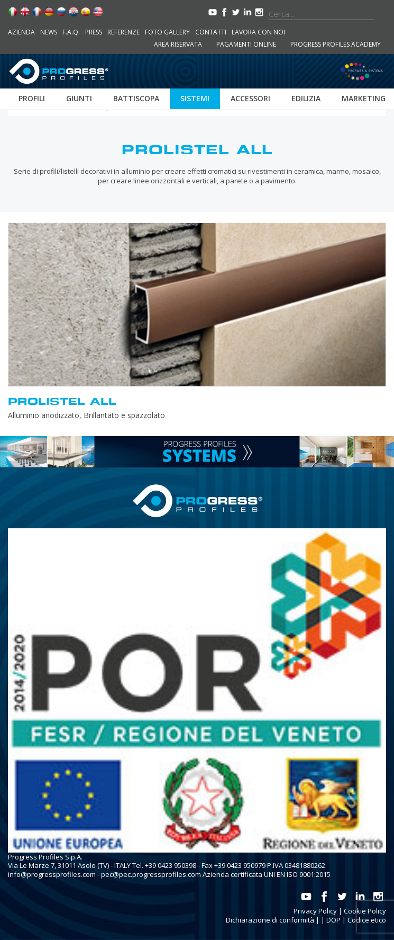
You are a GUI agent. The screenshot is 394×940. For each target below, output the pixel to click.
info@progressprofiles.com (52, 874)
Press (93, 32)
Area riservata (178, 44)
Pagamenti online (246, 44)
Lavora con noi (258, 32)
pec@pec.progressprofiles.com (151, 874)
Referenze (123, 32)
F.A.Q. (71, 32)
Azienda (21, 32)
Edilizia (305, 98)
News (48, 32)
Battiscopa (136, 98)
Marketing (364, 98)
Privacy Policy (315, 911)
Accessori (250, 98)
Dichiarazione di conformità (270, 920)
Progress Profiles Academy (335, 44)
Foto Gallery (167, 32)
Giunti (79, 98)
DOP (333, 920)
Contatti (210, 32)
